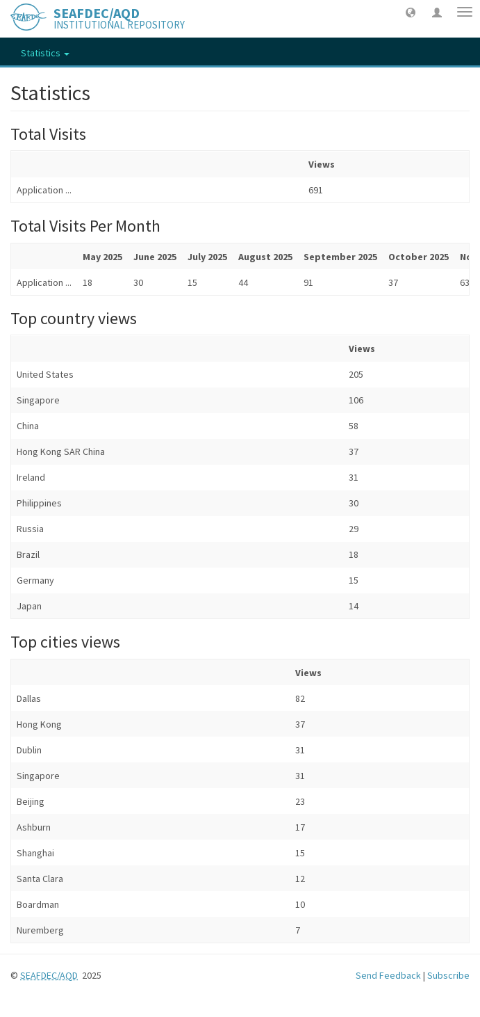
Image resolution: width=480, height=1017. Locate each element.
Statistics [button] (45, 53)
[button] (410, 12)
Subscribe (448, 975)
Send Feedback (388, 975)
